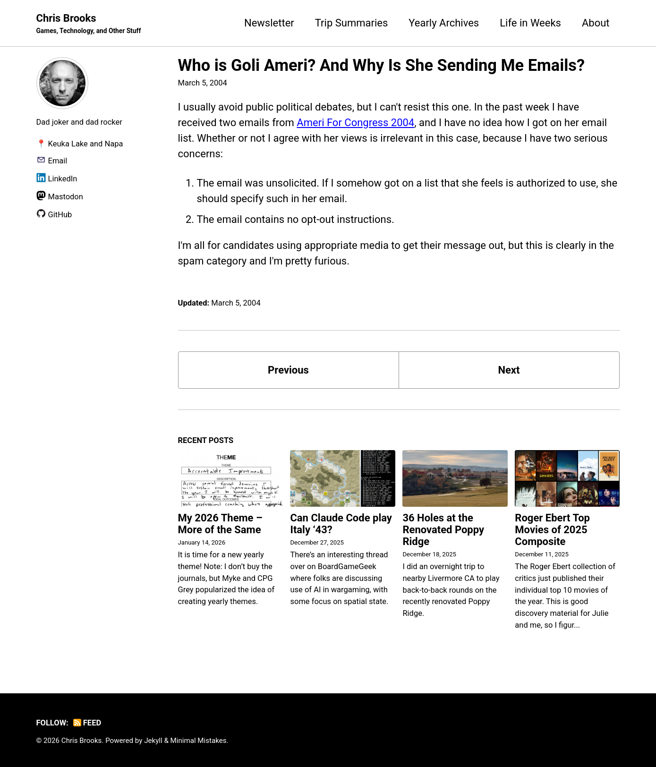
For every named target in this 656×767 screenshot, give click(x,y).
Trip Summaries (351, 23)
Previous (288, 370)
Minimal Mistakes (198, 740)
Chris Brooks (88, 24)
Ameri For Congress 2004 (355, 122)
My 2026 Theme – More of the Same (220, 524)
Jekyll (153, 740)
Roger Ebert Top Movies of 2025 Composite (552, 529)
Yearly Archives (444, 23)
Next (509, 370)
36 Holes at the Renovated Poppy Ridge (443, 529)
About (596, 23)
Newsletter (269, 23)
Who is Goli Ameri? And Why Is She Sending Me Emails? (381, 65)
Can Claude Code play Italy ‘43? (341, 524)
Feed (87, 722)
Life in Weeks (530, 23)
